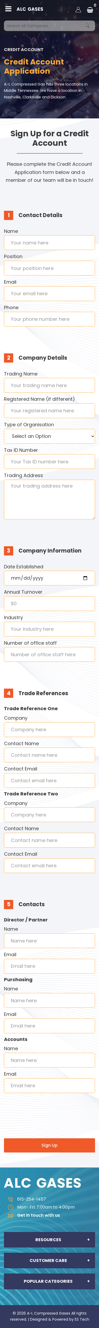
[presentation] (44, 1122)
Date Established (23, 566)
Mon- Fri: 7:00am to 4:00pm (39, 1207)
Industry (13, 617)
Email (10, 282)
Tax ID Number (21, 450)
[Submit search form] (87, 26)
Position (13, 256)
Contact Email (20, 768)
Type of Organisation (29, 424)
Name (11, 231)
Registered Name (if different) (39, 399)
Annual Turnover (23, 592)
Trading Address (23, 475)
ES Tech (82, 1319)
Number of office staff (30, 643)
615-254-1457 (25, 1199)
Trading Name (20, 373)
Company (15, 718)
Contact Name (21, 743)
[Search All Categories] (49, 26)
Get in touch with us (32, 1215)
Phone (11, 307)
